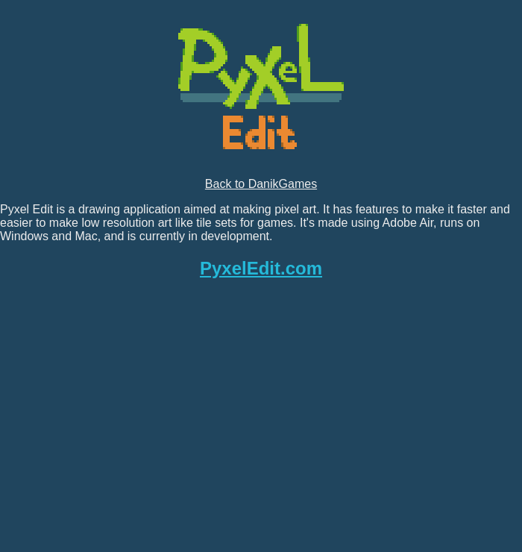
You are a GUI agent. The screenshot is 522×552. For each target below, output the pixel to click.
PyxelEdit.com (261, 268)
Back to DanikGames (261, 184)
